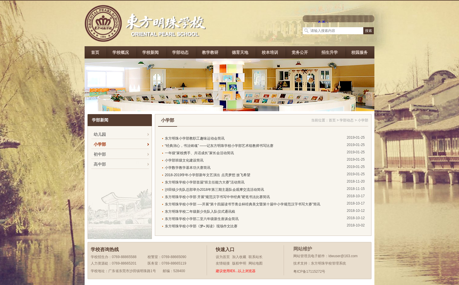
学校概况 (120, 52)
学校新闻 (150, 52)
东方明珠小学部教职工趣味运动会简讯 (195, 138)
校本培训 (270, 52)
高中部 (100, 164)
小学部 (100, 144)
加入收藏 (239, 257)
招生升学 (329, 52)
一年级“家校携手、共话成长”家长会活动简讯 (199, 153)
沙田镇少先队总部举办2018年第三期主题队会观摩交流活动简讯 (214, 190)
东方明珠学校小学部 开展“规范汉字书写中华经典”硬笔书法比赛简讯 (217, 197)
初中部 (100, 154)
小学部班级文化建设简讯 (184, 160)
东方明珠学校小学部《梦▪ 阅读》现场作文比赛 (201, 226)
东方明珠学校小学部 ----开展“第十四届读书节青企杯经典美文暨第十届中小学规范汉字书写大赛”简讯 (242, 204)
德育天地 (240, 52)
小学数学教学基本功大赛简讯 (187, 168)
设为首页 (223, 257)
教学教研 (210, 52)
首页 (95, 52)
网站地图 (256, 263)
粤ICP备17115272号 (309, 271)
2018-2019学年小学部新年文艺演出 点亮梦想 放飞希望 (207, 175)
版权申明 (239, 263)
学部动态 (180, 52)
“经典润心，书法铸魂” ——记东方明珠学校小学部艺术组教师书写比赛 (219, 146)
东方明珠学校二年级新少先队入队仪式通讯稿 (200, 212)
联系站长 (256, 257)
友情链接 (223, 263)
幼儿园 (100, 134)
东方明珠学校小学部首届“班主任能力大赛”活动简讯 (204, 182)
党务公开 (300, 52)
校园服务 (359, 52)
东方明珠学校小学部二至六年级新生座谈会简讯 (202, 219)
